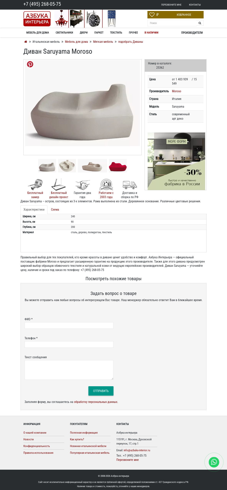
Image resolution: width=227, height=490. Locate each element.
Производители (192, 33)
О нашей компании (34, 432)
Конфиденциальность (36, 446)
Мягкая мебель (103, 42)
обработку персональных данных (95, 402)
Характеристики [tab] (34, 209)
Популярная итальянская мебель (89, 453)
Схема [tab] (55, 209)
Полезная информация (84, 432)
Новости (28, 439)
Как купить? (77, 439)
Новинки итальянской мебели (88, 446)
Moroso (176, 91)
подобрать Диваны (130, 42)
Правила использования (38, 453)
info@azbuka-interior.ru (137, 450)
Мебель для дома (77, 42)
